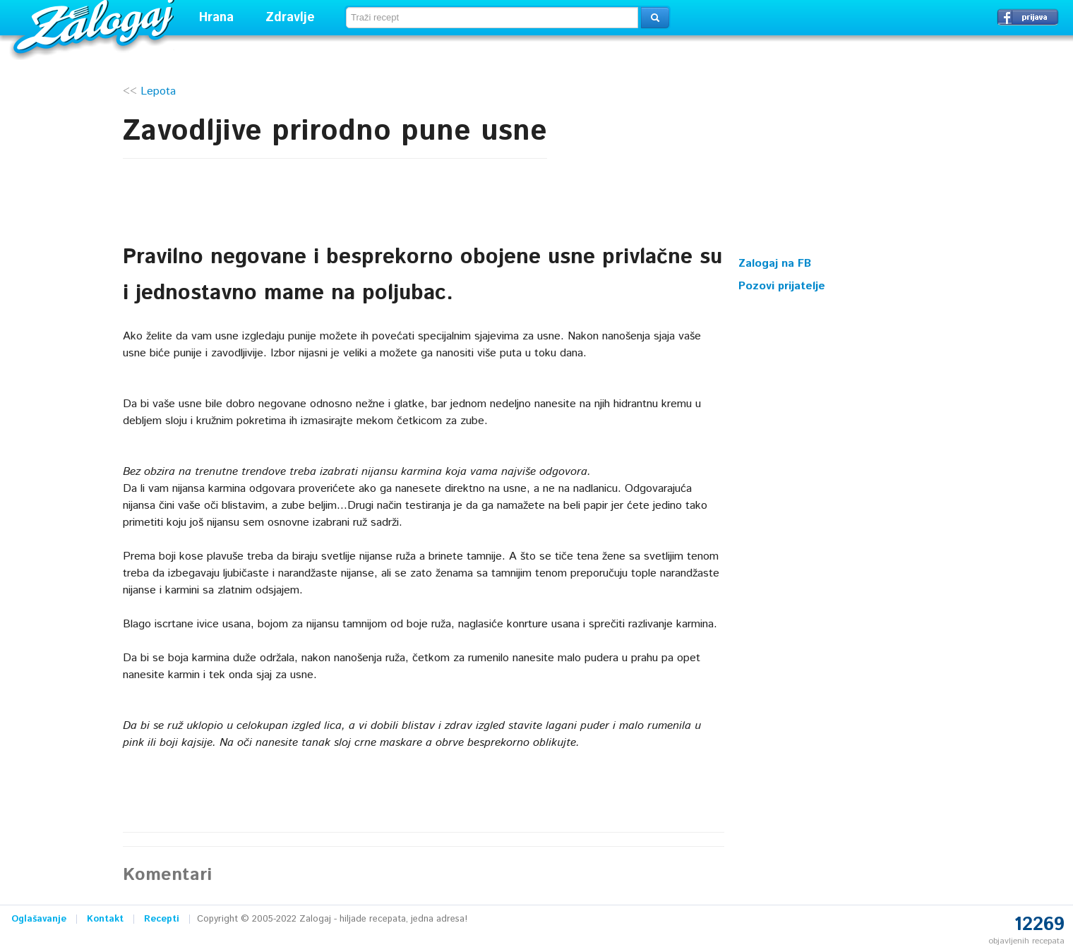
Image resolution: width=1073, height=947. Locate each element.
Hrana (216, 17)
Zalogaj (95, 25)
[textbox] (492, 17)
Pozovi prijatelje (781, 286)
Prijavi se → (1028, 16)
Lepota (158, 91)
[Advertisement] (844, 159)
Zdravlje (290, 17)
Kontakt (105, 919)
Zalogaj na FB (774, 263)
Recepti (161, 919)
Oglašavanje (38, 919)
